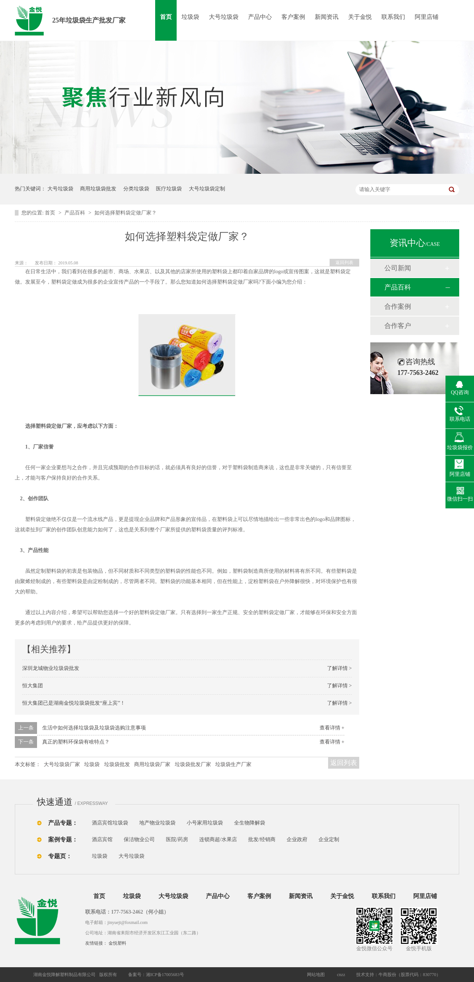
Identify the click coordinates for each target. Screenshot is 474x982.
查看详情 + (332, 728)
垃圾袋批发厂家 (193, 764)
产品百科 (75, 213)
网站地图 (316, 974)
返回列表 (344, 262)
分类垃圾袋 (136, 189)
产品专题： (63, 823)
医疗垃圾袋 (169, 189)
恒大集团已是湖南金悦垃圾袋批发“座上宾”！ (73, 703)
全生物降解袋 (249, 823)
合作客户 (397, 325)
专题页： (60, 856)
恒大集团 (32, 685)
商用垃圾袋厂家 (152, 764)
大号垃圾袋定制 (207, 189)
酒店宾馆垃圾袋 (110, 823)
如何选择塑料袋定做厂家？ (125, 213)
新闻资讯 (326, 17)
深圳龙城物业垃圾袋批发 (50, 668)
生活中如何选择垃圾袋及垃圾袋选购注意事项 (94, 728)
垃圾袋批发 (117, 764)
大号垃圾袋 (223, 17)
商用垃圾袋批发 (98, 189)
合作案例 (397, 306)
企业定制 (328, 839)
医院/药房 (177, 839)
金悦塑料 (117, 943)
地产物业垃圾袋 (157, 823)
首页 (166, 17)
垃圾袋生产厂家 (233, 764)
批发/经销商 (262, 839)
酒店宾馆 (102, 839)
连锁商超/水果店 (218, 839)
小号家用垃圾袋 (205, 823)
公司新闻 (397, 268)
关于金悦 (360, 17)
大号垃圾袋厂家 (62, 764)
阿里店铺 (426, 17)
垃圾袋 (190, 17)
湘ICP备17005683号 (165, 974)
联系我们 (393, 17)
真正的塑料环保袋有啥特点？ (76, 742)
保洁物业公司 (139, 839)
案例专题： (63, 839)
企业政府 (297, 839)
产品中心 (260, 17)
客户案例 (293, 17)
